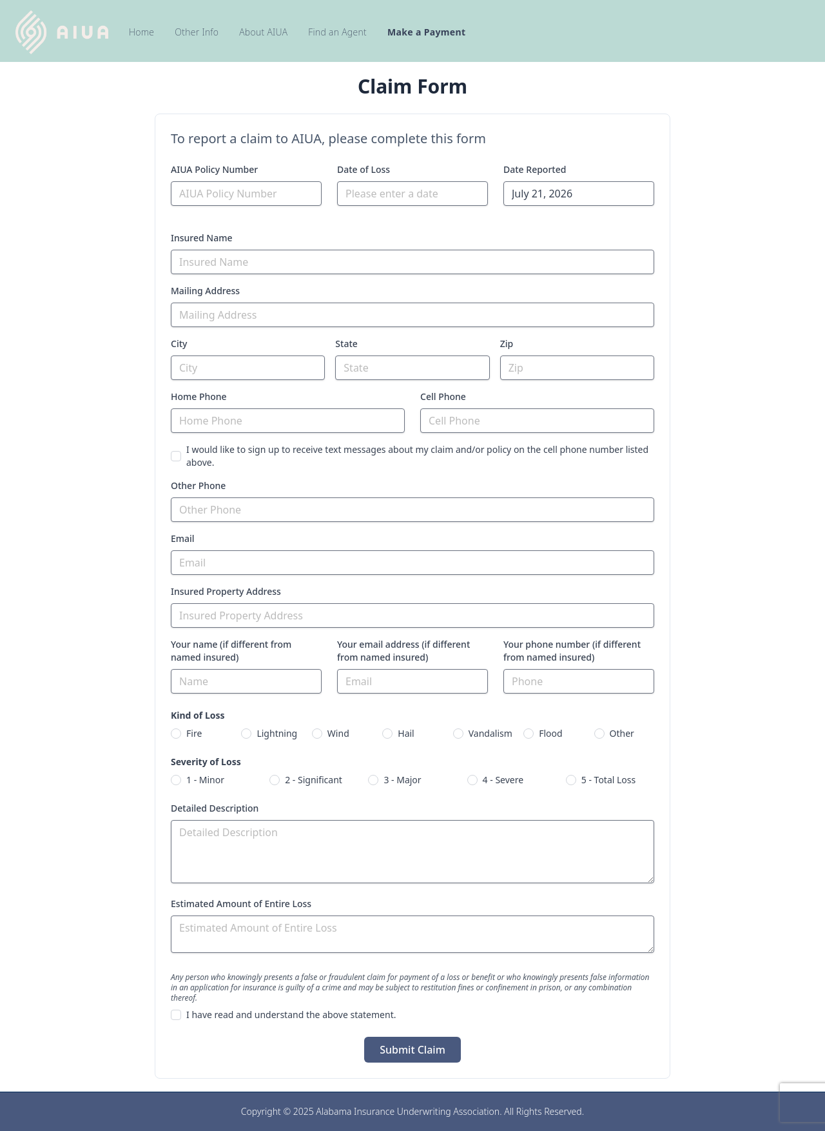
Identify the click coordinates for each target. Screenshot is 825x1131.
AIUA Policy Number (214, 169)
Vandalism (490, 733)
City (179, 343)
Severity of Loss (206, 762)
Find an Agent (337, 32)
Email (183, 538)
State (346, 343)
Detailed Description (214, 808)
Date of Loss (363, 169)
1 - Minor (205, 780)
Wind (338, 733)
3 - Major (402, 780)
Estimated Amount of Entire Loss (241, 903)
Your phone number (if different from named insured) (572, 650)
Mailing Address (205, 291)
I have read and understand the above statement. (291, 1014)
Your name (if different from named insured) (231, 650)
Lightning (277, 733)
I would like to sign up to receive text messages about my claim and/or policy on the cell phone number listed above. (417, 455)
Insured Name (201, 238)
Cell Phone (443, 396)
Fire (194, 733)
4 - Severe (503, 780)
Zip (507, 343)
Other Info (196, 32)
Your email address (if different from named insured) (403, 650)
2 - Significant (313, 780)
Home (141, 32)
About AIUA (263, 32)
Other (622, 733)
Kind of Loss (198, 715)
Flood (550, 733)
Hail (406, 733)
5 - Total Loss (608, 780)
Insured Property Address (226, 591)
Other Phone (198, 485)
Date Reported (534, 169)
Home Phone (199, 396)
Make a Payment (426, 32)
